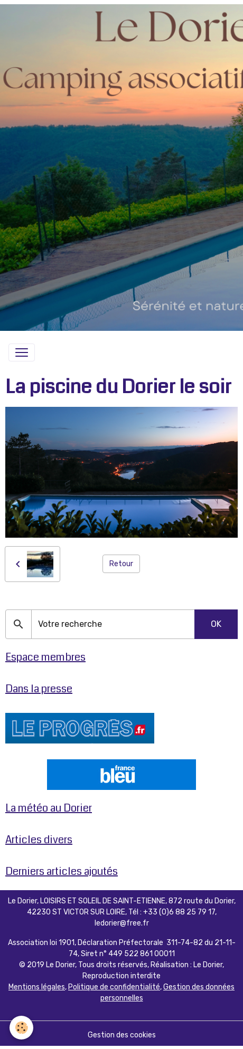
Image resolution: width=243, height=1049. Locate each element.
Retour (121, 563)
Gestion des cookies (122, 1035)
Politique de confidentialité (114, 987)
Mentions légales (36, 987)
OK (216, 624)
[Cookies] (21, 1028)
